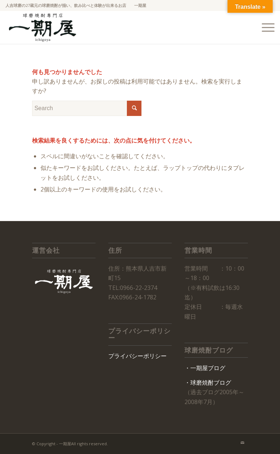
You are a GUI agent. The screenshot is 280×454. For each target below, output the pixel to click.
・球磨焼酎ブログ (207, 383)
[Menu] (264, 27)
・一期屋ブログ (204, 368)
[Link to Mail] (242, 442)
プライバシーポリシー (137, 356)
